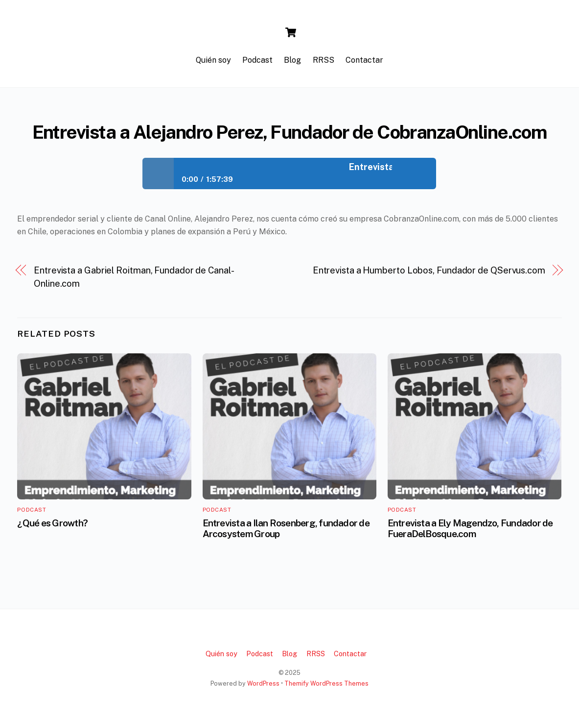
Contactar (364, 60)
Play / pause (158, 173)
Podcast (257, 60)
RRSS (323, 60)
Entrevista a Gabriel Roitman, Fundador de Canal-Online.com (134, 276)
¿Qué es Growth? (52, 523)
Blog (292, 60)
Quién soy (213, 60)
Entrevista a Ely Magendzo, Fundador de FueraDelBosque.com (470, 528)
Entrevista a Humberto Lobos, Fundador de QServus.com (429, 270)
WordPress (263, 683)
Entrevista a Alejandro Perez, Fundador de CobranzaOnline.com (289, 132)
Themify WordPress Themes (326, 683)
